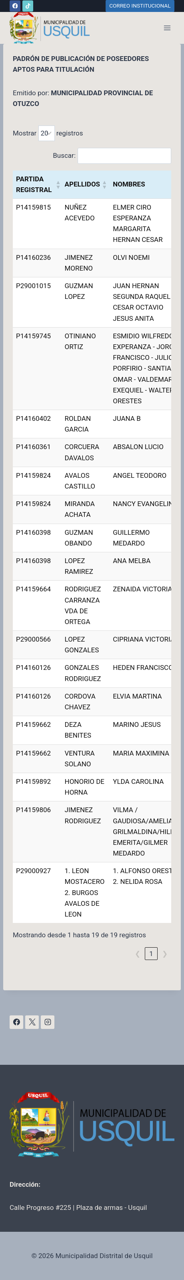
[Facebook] (15, 5)
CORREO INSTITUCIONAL (139, 5)
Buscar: (64, 155)
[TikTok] (27, 5)
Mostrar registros (48, 133)
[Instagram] (47, 1022)
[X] (32, 1022)
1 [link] (151, 954)
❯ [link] (165, 954)
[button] (57, 184)
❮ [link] (137, 954)
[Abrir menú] (167, 28)
